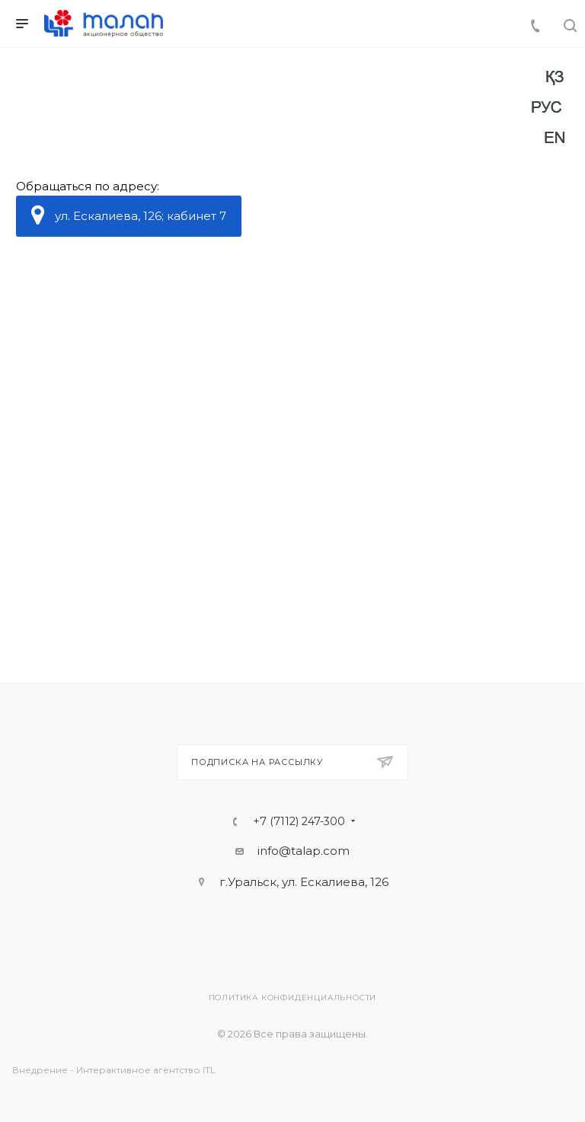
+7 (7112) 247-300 (299, 821)
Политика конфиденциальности (293, 997)
